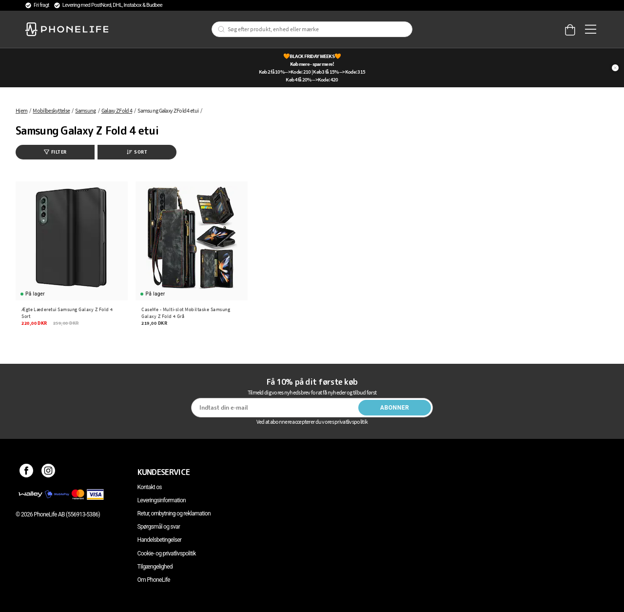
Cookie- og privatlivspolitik (166, 553)
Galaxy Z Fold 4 (116, 110)
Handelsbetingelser (159, 539)
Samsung (85, 110)
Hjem (21, 110)
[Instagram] (48, 472)
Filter (55, 152)
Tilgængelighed (155, 566)
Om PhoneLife (153, 579)
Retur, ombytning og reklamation (174, 513)
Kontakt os (149, 487)
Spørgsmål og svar (158, 526)
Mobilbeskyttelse (51, 110)
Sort (137, 152)
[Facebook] (27, 472)
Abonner (395, 407)
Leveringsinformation (161, 500)
